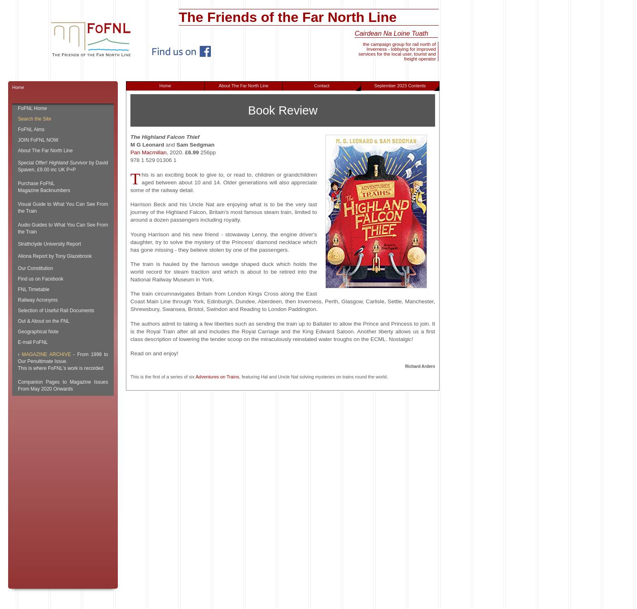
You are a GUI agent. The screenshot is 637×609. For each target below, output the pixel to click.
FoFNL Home (32, 108)
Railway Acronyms (38, 300)
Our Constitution (35, 268)
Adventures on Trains (217, 376)
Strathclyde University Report (49, 244)
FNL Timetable (34, 289)
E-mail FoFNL (33, 342)
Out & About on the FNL (43, 321)
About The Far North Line (244, 85)
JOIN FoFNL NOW (38, 140)
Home (165, 85)
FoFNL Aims (31, 129)
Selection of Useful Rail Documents (56, 310)
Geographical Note (38, 332)
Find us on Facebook (40, 279)
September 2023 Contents (406, 87)
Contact (337, 87)
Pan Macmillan (148, 152)
